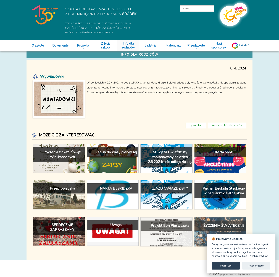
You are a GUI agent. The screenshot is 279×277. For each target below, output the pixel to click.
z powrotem (195, 125)
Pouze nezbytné (256, 265)
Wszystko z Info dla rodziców (227, 125)
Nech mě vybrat (259, 256)
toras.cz (247, 274)
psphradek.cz (228, 274)
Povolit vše (225, 265)
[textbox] (197, 8)
